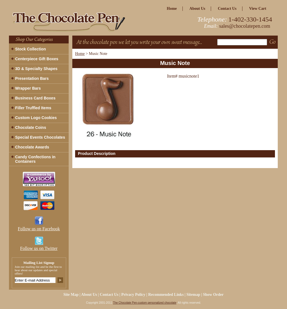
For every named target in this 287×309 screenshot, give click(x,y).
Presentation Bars (32, 78)
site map (70, 294)
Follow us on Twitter (38, 248)
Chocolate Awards (32, 147)
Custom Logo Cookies (36, 117)
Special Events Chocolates (40, 137)
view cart (257, 8)
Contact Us (227, 8)
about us (197, 8)
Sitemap (193, 294)
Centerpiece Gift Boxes (36, 59)
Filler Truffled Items (33, 108)
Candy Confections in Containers (35, 159)
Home (80, 54)
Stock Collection (30, 49)
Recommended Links (166, 294)
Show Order (213, 294)
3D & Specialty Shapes (36, 68)
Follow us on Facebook (39, 228)
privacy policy (133, 294)
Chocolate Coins (30, 127)
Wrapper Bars (28, 88)
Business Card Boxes (35, 98)
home (172, 8)
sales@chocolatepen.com (244, 26)
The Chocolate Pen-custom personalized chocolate (144, 302)
